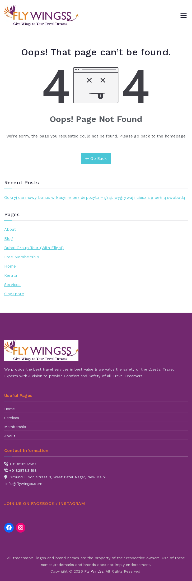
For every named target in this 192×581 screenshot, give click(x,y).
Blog (8, 238)
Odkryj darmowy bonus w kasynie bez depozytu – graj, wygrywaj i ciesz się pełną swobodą (94, 197)
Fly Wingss (94, 571)
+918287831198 (23, 470)
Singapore (14, 294)
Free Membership (21, 257)
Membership (15, 427)
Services (12, 284)
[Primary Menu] (183, 15)
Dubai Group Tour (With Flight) (34, 247)
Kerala (10, 275)
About (10, 229)
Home (10, 266)
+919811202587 (22, 464)
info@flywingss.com (24, 483)
